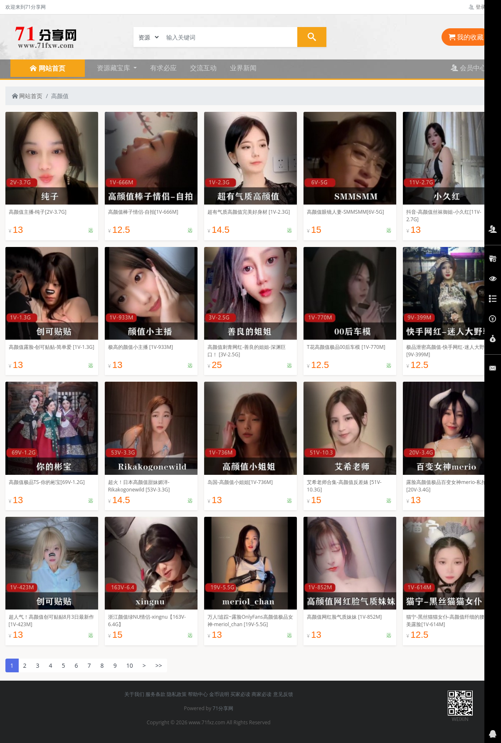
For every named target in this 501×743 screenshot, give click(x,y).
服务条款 (155, 694)
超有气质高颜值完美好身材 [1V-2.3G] (248, 211)
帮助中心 (198, 694)
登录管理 (482, 6)
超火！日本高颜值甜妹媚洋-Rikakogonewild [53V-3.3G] (139, 486)
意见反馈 (283, 694)
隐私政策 (177, 694)
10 (129, 665)
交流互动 (203, 67)
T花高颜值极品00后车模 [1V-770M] (346, 347)
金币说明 (219, 694)
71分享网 (222, 708)
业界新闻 (243, 67)
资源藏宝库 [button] (114, 67)
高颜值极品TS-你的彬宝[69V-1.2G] (47, 482)
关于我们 (134, 694)
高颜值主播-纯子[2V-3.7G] (38, 211)
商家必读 (261, 694)
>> (158, 665)
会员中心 (468, 67)
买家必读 (240, 694)
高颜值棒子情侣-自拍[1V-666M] (143, 211)
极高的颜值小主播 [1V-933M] (140, 347)
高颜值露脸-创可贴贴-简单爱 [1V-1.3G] (51, 347)
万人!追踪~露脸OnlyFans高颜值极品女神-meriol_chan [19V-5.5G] (250, 620)
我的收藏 (466, 37)
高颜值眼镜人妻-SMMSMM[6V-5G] (345, 211)
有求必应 (163, 67)
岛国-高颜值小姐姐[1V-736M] (240, 482)
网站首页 (27, 96)
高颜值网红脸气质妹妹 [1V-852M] (344, 616)
